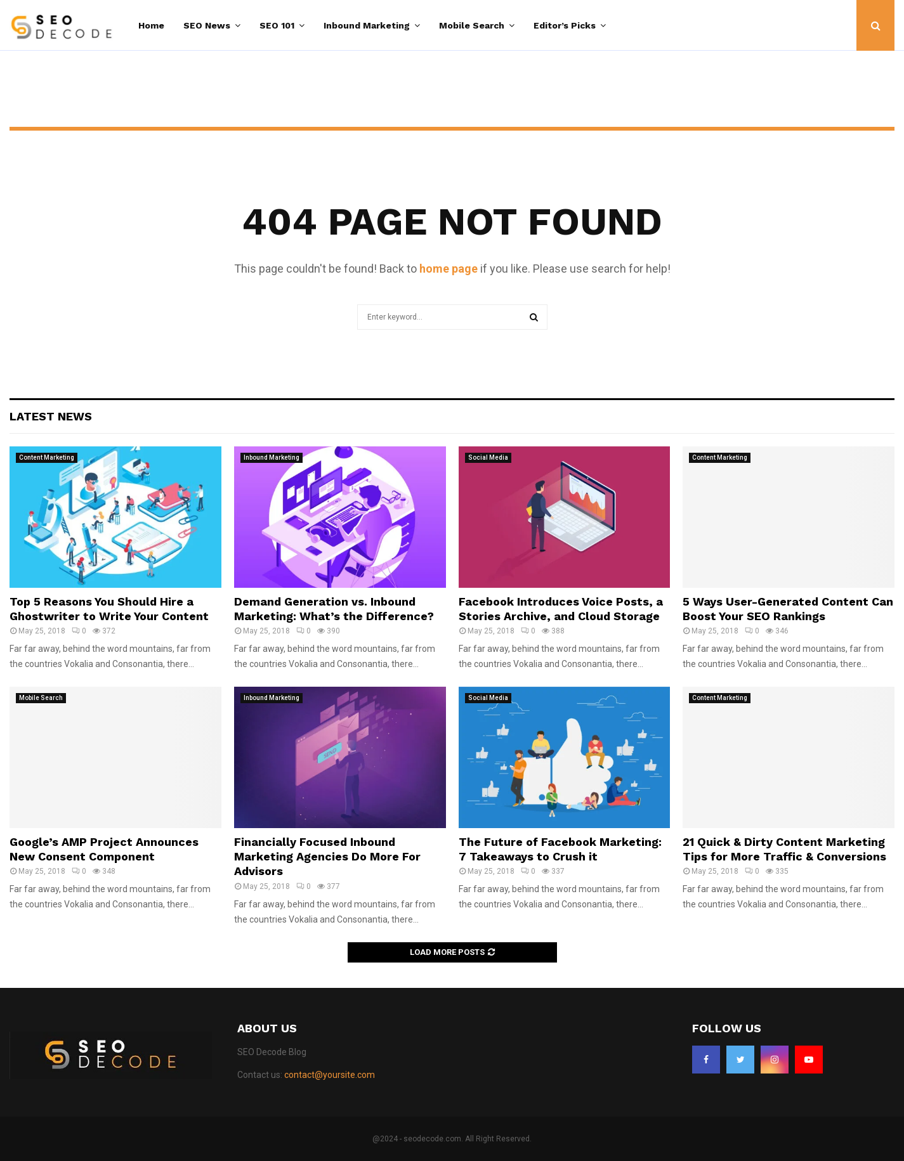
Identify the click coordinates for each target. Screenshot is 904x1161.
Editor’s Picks (565, 25)
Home (151, 25)
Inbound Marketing (367, 25)
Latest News (51, 416)
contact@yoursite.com (329, 1075)
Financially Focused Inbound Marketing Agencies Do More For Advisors (327, 856)
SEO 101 (276, 25)
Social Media (488, 457)
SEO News (206, 25)
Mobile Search (471, 25)
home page (448, 268)
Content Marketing (46, 457)
